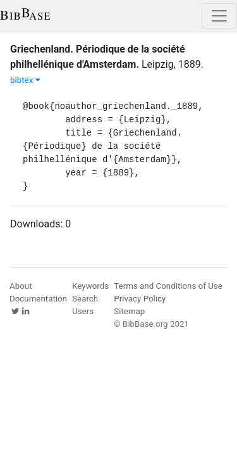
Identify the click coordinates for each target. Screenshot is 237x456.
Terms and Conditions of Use (168, 286)
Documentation (38, 298)
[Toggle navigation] (219, 15)
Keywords (90, 286)
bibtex (25, 80)
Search (85, 298)
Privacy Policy (140, 298)
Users (83, 311)
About (20, 286)
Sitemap (129, 311)
